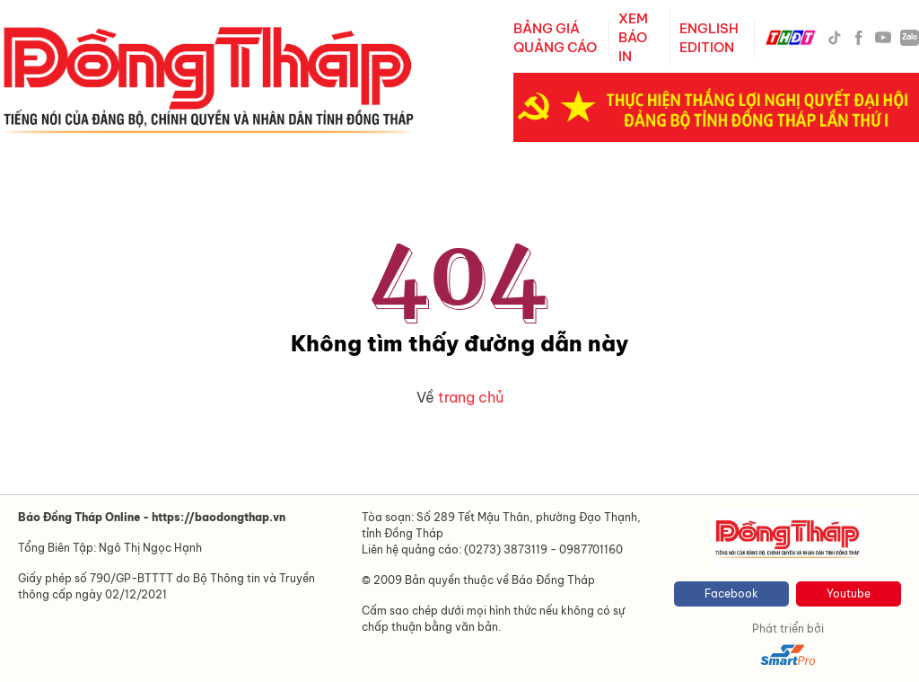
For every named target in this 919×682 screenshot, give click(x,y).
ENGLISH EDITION (709, 38)
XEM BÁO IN (633, 37)
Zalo (909, 36)
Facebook (731, 593)
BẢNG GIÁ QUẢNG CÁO (555, 38)
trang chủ (470, 397)
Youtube (849, 593)
